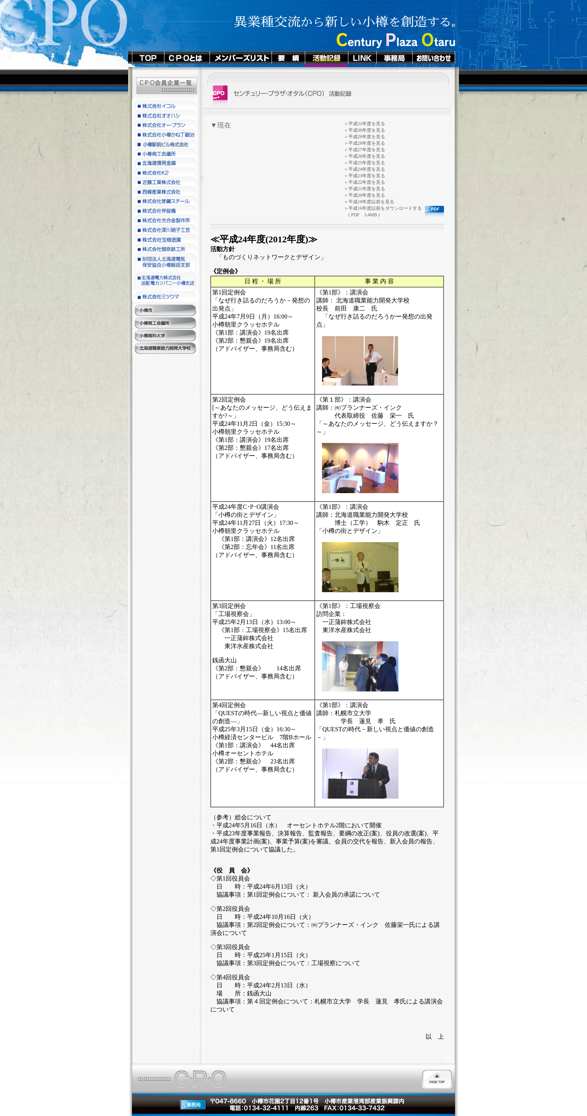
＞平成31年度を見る (364, 123)
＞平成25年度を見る (364, 162)
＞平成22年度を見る (364, 182)
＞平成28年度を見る (364, 143)
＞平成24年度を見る (364, 169)
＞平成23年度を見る (364, 175)
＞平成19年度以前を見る (369, 201)
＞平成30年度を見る (364, 130)
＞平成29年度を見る (364, 136)
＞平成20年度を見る (364, 195)
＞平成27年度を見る (364, 149)
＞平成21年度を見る (364, 188)
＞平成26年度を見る (364, 156)
